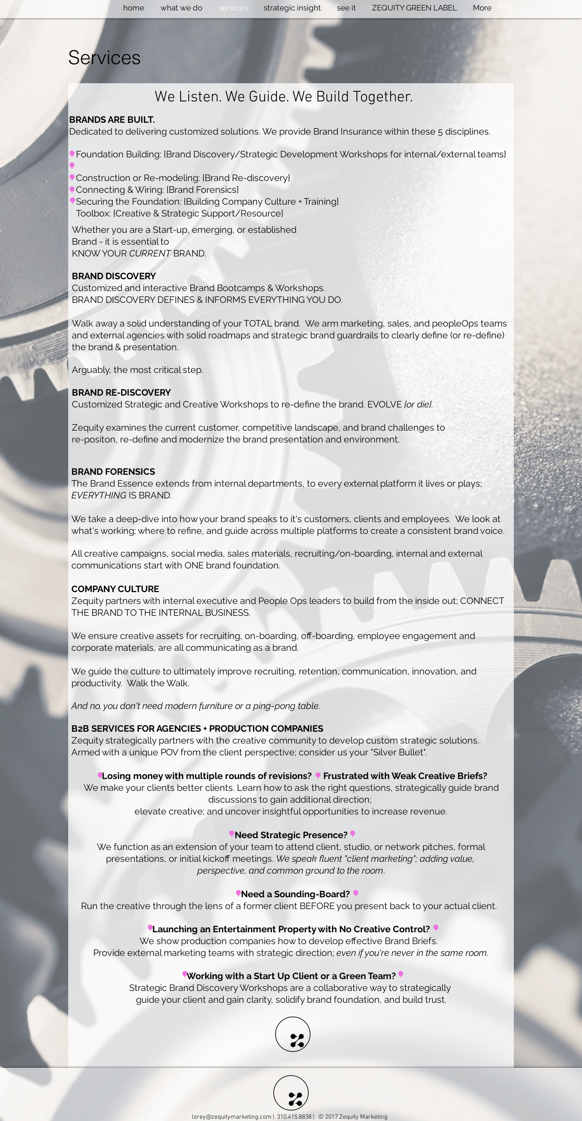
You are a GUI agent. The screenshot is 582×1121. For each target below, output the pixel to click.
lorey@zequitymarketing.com (231, 1117)
